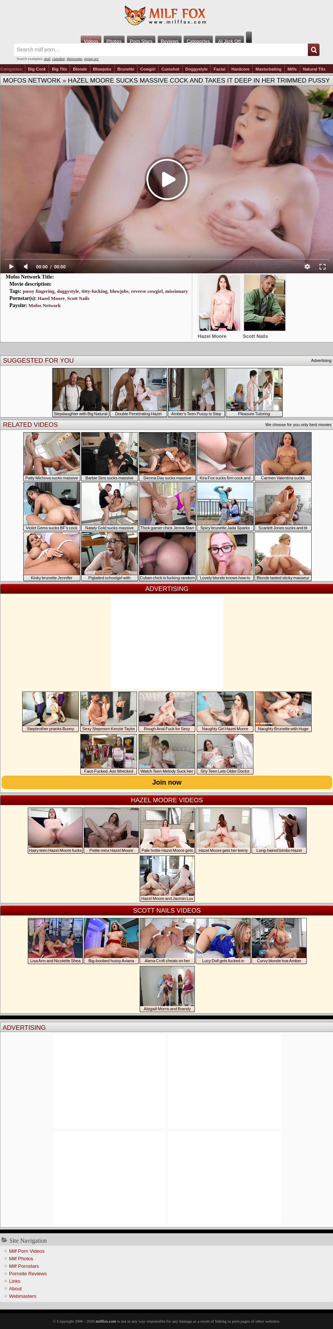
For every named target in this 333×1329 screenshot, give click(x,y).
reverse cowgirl (147, 291)
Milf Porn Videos (26, 1251)
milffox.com (106, 1321)
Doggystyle (196, 69)
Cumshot (170, 69)
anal (47, 59)
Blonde (80, 69)
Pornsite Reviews (28, 1273)
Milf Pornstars (24, 1266)
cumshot (58, 59)
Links (14, 1281)
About (15, 1288)
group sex (91, 59)
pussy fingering (38, 291)
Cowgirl (147, 69)
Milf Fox (166, 16)
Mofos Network (32, 80)
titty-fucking (94, 291)
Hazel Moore (51, 298)
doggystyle (68, 291)
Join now (167, 782)
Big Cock (37, 69)
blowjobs (119, 291)
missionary (176, 291)
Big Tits (59, 69)
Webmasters (22, 1296)
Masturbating (269, 69)
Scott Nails (78, 298)
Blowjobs (102, 69)
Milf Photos (21, 1258)
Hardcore (240, 69)
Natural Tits (314, 69)
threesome (74, 59)
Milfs (292, 69)
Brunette (126, 69)
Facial (219, 69)
